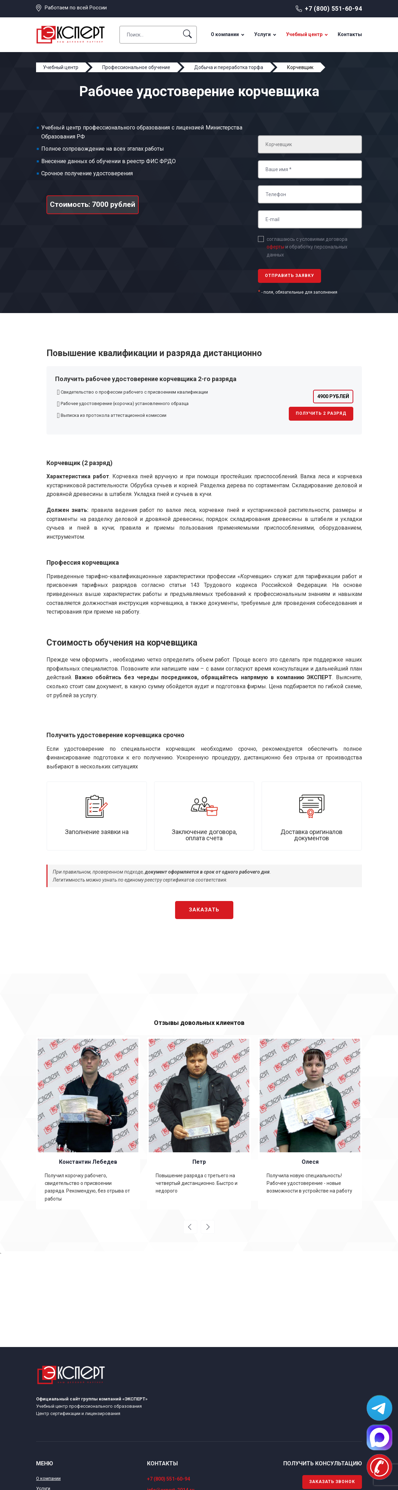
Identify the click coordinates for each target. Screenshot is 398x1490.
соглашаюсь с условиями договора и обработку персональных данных (307, 247)
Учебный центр (304, 34)
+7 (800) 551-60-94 (333, 8)
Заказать (204, 910)
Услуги (262, 34)
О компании (225, 34)
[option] (88, 1123)
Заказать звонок (332, 1481)
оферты (275, 247)
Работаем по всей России (76, 8)
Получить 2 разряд (321, 413)
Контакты (350, 34)
